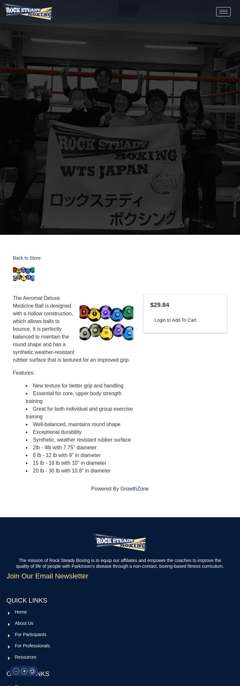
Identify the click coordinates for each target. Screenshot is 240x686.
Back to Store (27, 258)
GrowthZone (134, 488)
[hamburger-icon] (223, 11)
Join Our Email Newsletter (47, 576)
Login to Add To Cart (175, 320)
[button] (16, 671)
